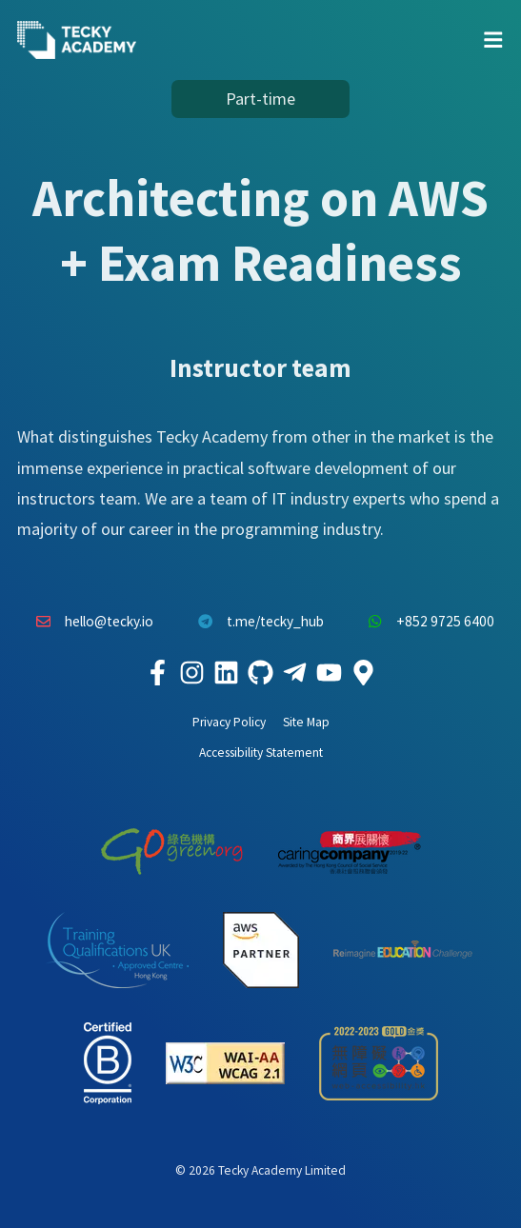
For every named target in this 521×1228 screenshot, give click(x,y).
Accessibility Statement (261, 752)
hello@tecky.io (90, 621)
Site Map (306, 722)
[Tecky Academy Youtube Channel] (329, 673)
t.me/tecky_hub (256, 621)
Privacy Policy (229, 722)
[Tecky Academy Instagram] (192, 673)
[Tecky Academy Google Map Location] (364, 673)
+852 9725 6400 (426, 621)
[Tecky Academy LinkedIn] (227, 673)
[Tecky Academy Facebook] (158, 673)
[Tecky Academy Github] (261, 673)
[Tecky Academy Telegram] (295, 673)
